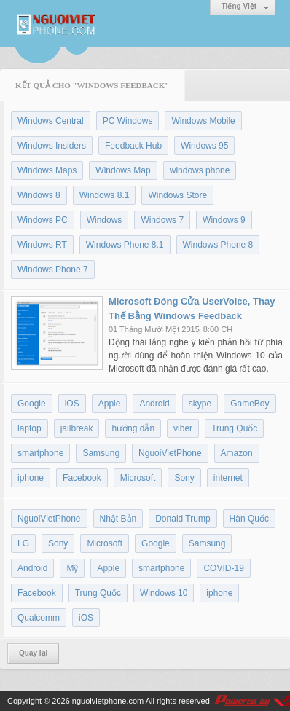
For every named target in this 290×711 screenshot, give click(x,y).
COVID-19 (223, 568)
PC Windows (128, 121)
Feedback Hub (133, 146)
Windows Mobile (203, 121)
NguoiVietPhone (170, 453)
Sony (184, 478)
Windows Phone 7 (52, 269)
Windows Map (122, 170)
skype (200, 403)
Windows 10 (163, 593)
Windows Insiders (51, 146)
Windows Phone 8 (218, 245)
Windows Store (177, 195)
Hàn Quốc (249, 519)
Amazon (237, 453)
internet (228, 478)
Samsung (100, 453)
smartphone (40, 453)
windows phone (200, 170)
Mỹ (72, 568)
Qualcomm (38, 618)
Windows (104, 220)
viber (182, 428)
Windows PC (42, 220)
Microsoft (138, 478)
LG (23, 543)
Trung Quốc (234, 428)
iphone (30, 478)
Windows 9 (224, 220)
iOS (72, 403)
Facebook (82, 478)
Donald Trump (182, 519)
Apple (109, 403)
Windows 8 (38, 195)
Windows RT (42, 245)
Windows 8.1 (104, 195)
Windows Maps (47, 170)
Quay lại (33, 653)
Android (154, 403)
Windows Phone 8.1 (125, 245)
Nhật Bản (118, 519)
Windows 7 (162, 220)
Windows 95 (204, 146)
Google (31, 403)
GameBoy (249, 403)
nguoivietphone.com (108, 700)
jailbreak (76, 428)
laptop (29, 428)
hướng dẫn (132, 428)
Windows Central (50, 121)
